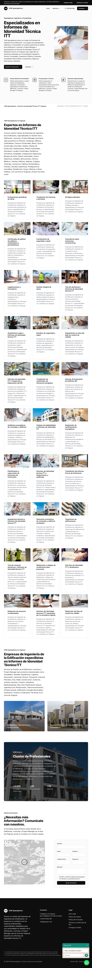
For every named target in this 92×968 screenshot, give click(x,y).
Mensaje (60, 867)
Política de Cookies (75, 917)
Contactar (83, 8)
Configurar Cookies (75, 927)
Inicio (48, 8)
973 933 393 (70, 8)
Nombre (60, 843)
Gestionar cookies (82, 2)
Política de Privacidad (77, 876)
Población (75, 859)
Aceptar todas (68, 2)
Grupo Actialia (83, 961)
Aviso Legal (72, 914)
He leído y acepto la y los (72, 877)
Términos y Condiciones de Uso (70, 878)
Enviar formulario (71, 883)
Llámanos (29, 67)
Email (59, 851)
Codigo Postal (61, 859)
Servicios (56, 8)
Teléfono (75, 851)
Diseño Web (74, 961)
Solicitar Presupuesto (13, 67)
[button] (24, 862)
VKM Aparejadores (13, 8)
